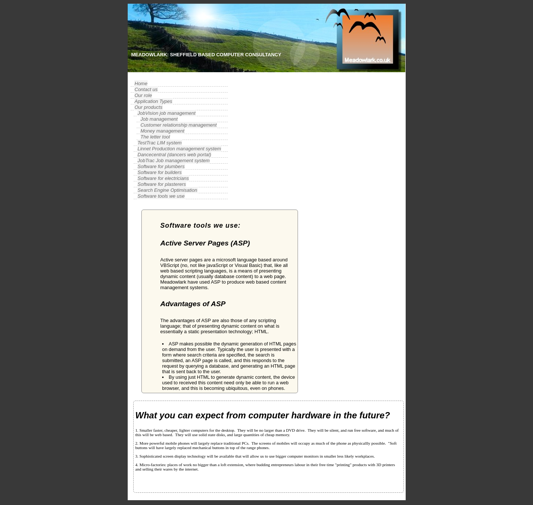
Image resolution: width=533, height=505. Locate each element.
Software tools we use (161, 196)
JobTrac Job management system (174, 160)
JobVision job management (167, 113)
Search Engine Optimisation (167, 190)
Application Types (153, 101)
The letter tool (155, 137)
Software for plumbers (161, 166)
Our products (148, 107)
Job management (159, 119)
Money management (163, 131)
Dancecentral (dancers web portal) (174, 154)
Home (141, 83)
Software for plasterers (162, 184)
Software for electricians (163, 178)
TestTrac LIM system (160, 143)
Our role (143, 95)
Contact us (146, 89)
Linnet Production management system (179, 148)
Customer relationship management (179, 125)
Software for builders (160, 172)
